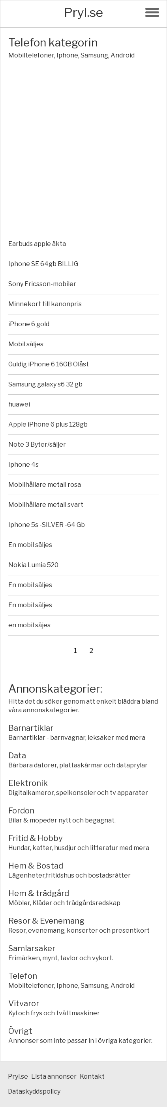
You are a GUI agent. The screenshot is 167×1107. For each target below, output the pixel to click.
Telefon (22, 976)
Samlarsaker (31, 948)
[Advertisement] (83, 151)
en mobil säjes (29, 625)
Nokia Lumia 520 (33, 565)
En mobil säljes (30, 545)
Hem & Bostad (35, 865)
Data (17, 755)
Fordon (21, 810)
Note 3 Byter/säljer (37, 444)
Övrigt (20, 1031)
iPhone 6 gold (28, 324)
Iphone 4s (23, 464)
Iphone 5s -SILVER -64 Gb (46, 525)
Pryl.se (83, 12)
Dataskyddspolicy (34, 1091)
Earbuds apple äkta (37, 244)
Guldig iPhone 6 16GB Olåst (48, 364)
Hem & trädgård (38, 893)
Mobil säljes (25, 344)
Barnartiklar (30, 728)
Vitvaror (23, 1003)
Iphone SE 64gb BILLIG (43, 264)
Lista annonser (54, 1076)
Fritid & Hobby (35, 838)
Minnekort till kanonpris (45, 304)
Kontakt (92, 1076)
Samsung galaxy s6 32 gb (45, 384)
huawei (19, 404)
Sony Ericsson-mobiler (42, 284)
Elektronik (28, 783)
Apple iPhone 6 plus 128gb (48, 424)
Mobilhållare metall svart (45, 504)
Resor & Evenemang (46, 921)
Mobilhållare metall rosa (44, 484)
